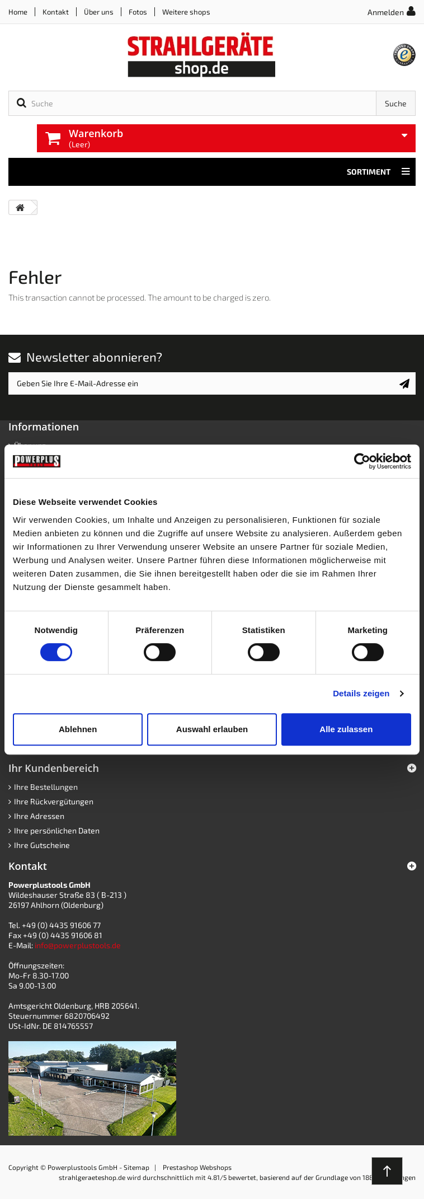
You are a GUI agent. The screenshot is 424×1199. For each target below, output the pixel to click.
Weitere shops (186, 11)
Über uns (99, 11)
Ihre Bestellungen (46, 786)
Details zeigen (361, 693)
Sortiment (378, 172)
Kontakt (56, 11)
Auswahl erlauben (212, 729)
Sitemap (136, 1167)
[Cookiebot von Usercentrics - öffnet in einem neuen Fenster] (362, 461)
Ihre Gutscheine (42, 845)
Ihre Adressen (39, 816)
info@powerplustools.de (78, 945)
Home (17, 11)
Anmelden (386, 12)
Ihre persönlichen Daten (57, 830)
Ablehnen (78, 729)
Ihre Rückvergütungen (53, 801)
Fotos (138, 11)
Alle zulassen (346, 729)
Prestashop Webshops (197, 1167)
